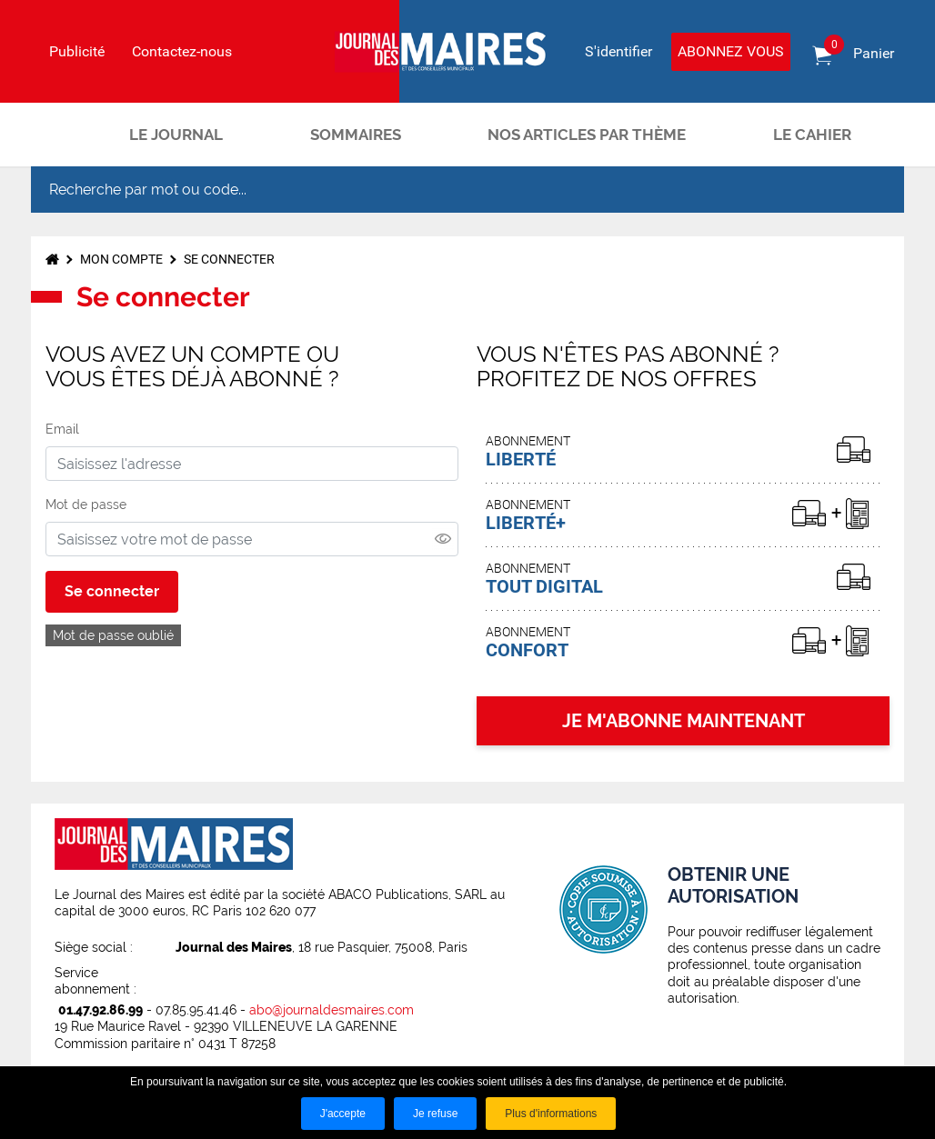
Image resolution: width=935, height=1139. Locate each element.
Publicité (77, 52)
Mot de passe (85, 504)
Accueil (62, 134)
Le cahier (812, 134)
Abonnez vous (731, 51)
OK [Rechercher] (871, 190)
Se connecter (229, 259)
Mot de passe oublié (113, 635)
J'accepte (343, 1113)
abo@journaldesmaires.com (331, 1010)
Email (62, 429)
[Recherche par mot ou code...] (435, 189)
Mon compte (121, 259)
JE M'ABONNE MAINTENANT (683, 721)
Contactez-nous (182, 52)
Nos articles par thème (587, 134)
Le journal (176, 134)
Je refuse (435, 1113)
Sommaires (355, 134)
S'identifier (618, 51)
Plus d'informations (551, 1113)
